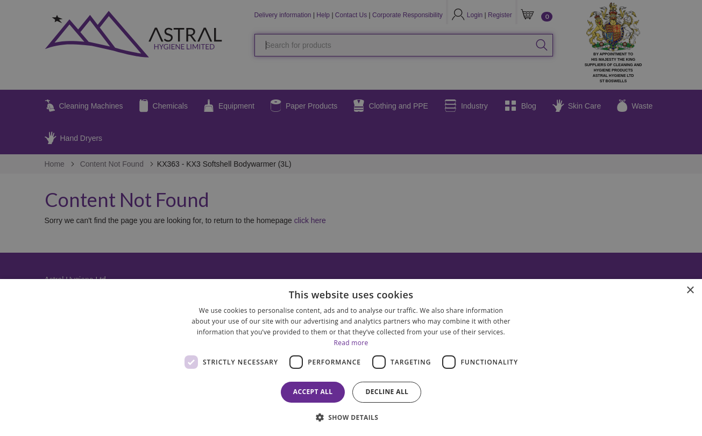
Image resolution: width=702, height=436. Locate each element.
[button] (351, 417)
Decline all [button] (386, 391)
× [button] (690, 291)
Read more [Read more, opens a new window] (351, 342)
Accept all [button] (313, 391)
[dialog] (351, 357)
